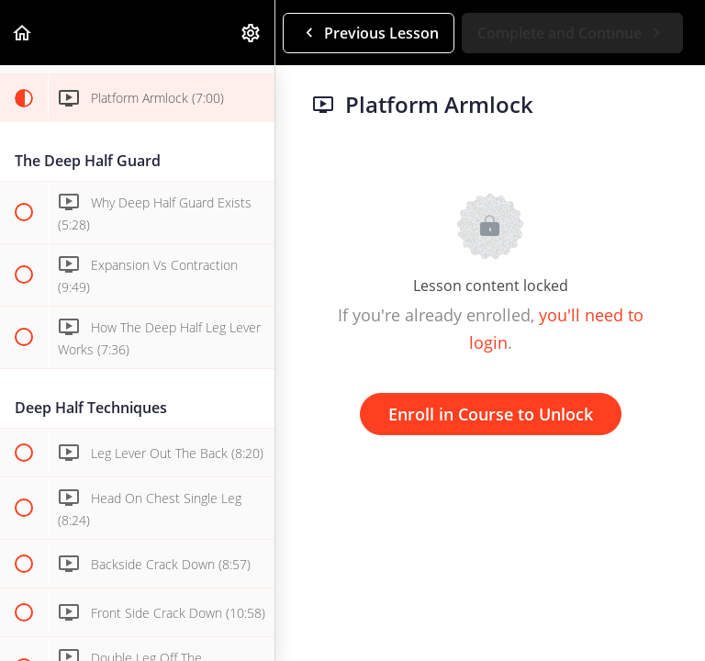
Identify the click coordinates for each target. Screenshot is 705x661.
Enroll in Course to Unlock (490, 414)
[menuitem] (251, 32)
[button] (23, 32)
